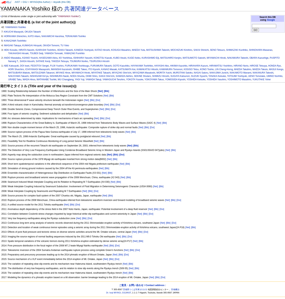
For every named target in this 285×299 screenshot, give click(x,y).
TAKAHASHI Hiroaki (18, 53)
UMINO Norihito (274, 76)
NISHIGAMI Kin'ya (39, 76)
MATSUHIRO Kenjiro (171, 58)
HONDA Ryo (274, 65)
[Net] (105, 95)
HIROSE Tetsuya (258, 65)
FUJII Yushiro (57, 65)
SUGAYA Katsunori (180, 76)
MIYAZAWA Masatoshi (144, 72)
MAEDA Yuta (138, 50)
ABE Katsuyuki (11, 65)
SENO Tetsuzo (217, 50)
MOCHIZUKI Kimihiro (181, 50)
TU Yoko (64, 45)
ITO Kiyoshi (94, 69)
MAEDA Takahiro (242, 69)
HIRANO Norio (241, 65)
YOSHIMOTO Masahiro (239, 79)
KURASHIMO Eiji (150, 58)
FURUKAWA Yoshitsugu (77, 65)
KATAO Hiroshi (102, 50)
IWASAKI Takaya (12, 45)
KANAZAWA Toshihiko (15, 40)
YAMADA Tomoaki (53, 53)
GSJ (25, 2)
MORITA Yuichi (164, 72)
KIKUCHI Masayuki (13, 31)
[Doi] (98, 100)
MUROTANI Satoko (183, 72)
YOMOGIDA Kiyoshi (175, 79)
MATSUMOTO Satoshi (194, 58)
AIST (17, 2)
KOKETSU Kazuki (103, 58)
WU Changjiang (66, 79)
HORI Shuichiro (16, 69)
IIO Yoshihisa (65, 58)
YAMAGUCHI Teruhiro (114, 79)
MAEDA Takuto (260, 69)
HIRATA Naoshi (26, 50)
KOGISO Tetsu (191, 69)
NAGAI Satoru (201, 72)
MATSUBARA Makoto (19, 72)
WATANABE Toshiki (47, 79)
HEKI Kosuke (10, 50)
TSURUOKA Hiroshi (99, 61)
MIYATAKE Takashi (101, 72)
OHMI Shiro (91, 76)
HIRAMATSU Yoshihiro (220, 65)
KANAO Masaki (109, 69)
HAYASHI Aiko (161, 65)
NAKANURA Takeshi (263, 72)
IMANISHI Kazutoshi (61, 69)
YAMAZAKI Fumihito (74, 53)
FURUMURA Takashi (101, 65)
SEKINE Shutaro (142, 76)
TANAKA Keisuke (217, 76)
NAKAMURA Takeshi (237, 58)
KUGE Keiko (134, 58)
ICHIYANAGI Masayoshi (37, 69)
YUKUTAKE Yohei (261, 79)
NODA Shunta (77, 76)
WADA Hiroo (29, 79)
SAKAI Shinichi (201, 50)
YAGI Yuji (79, 79)
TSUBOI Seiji (36, 53)
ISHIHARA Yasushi (82, 58)
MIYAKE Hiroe (63, 72)
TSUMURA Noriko (79, 61)
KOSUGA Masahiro (120, 50)
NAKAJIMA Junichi (219, 72)
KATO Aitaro (34, 36)
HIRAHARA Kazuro (198, 65)
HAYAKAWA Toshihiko (142, 65)
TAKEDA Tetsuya (60, 61)
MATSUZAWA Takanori (43, 72)
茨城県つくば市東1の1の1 (135, 289)
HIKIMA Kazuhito (178, 65)
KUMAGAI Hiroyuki (32, 45)
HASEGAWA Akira (48, 58)
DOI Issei (24, 65)
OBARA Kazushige (258, 58)
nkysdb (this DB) (62, 2)
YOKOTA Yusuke (134, 79)
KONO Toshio (207, 69)
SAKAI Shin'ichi (107, 76)
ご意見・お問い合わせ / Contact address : (142, 285)
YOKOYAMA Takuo (154, 79)
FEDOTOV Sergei (40, 65)
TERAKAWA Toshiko (75, 36)
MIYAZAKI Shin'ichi (121, 72)
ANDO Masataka (12, 58)
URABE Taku (14, 79)
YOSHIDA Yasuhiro (216, 79)
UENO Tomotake (256, 76)
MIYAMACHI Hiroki (216, 58)
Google (271, 20)
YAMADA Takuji (93, 79)
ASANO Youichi (30, 58)
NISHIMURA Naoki (59, 76)
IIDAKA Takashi (65, 50)
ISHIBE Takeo (80, 69)
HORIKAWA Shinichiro (15, 36)
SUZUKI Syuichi (199, 76)
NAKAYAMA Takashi (18, 76)
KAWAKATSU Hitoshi (147, 69)
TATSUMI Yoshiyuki (237, 76)
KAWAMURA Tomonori (170, 69)
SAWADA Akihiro (124, 76)
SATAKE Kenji (43, 61)
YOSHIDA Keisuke (196, 79)
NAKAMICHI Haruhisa (52, 36)
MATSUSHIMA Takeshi (157, 50)
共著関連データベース (91, 9)
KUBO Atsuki (119, 58)
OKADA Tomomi (51, 45)
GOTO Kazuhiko (121, 65)
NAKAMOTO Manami (240, 72)
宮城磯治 (175, 289)
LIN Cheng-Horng (224, 69)
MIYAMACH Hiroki (81, 72)
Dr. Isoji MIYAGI (113, 292)
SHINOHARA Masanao (260, 50)
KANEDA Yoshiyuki (83, 50)
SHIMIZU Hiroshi (160, 76)
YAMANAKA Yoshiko (15, 27)
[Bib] (111, 95)
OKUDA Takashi (33, 31)
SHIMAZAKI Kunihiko (237, 50)
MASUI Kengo (276, 69)
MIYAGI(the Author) (40, 2)
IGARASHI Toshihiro (45, 50)
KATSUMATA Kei (126, 69)
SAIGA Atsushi (27, 61)
